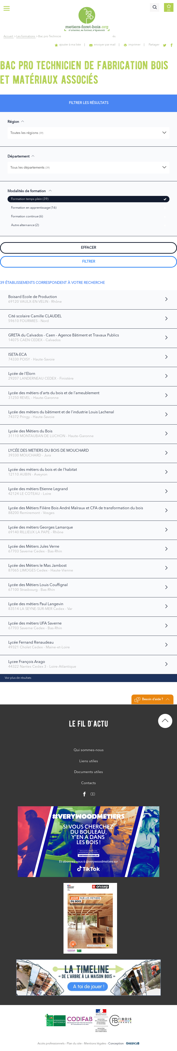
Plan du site (74, 1043)
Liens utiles (88, 761)
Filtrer (88, 262)
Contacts (88, 783)
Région (16, 122)
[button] (88, 133)
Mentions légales (95, 1043)
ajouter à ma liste (68, 44)
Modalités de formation (30, 191)
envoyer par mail (102, 44)
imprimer (132, 44)
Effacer (88, 248)
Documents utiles (88, 772)
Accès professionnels (51, 1043)
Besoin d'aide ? (152, 699)
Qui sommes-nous (89, 750)
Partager (154, 44)
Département (21, 156)
